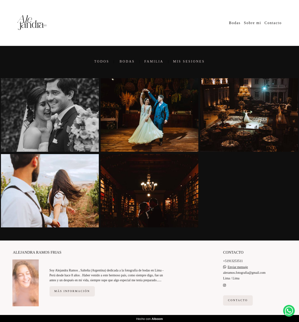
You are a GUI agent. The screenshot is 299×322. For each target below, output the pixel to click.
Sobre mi (252, 23)
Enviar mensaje (238, 266)
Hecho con (149, 318)
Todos (101, 61)
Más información (72, 290)
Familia (154, 61)
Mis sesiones (189, 61)
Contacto (273, 23)
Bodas (235, 23)
